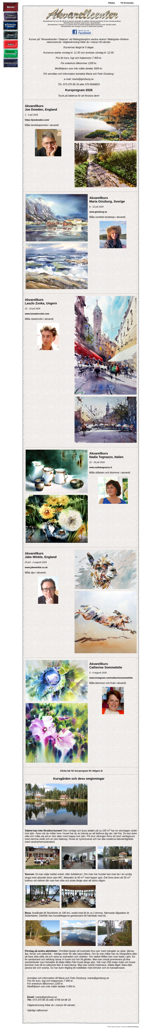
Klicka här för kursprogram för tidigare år (81, 771)
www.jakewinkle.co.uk (36, 567)
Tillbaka (111, 3)
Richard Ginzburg (133, 1026)
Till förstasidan (127, 3)
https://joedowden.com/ (37, 120)
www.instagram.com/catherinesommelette (111, 678)
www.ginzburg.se (98, 212)
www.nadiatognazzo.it (100, 467)
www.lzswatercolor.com (37, 313)
